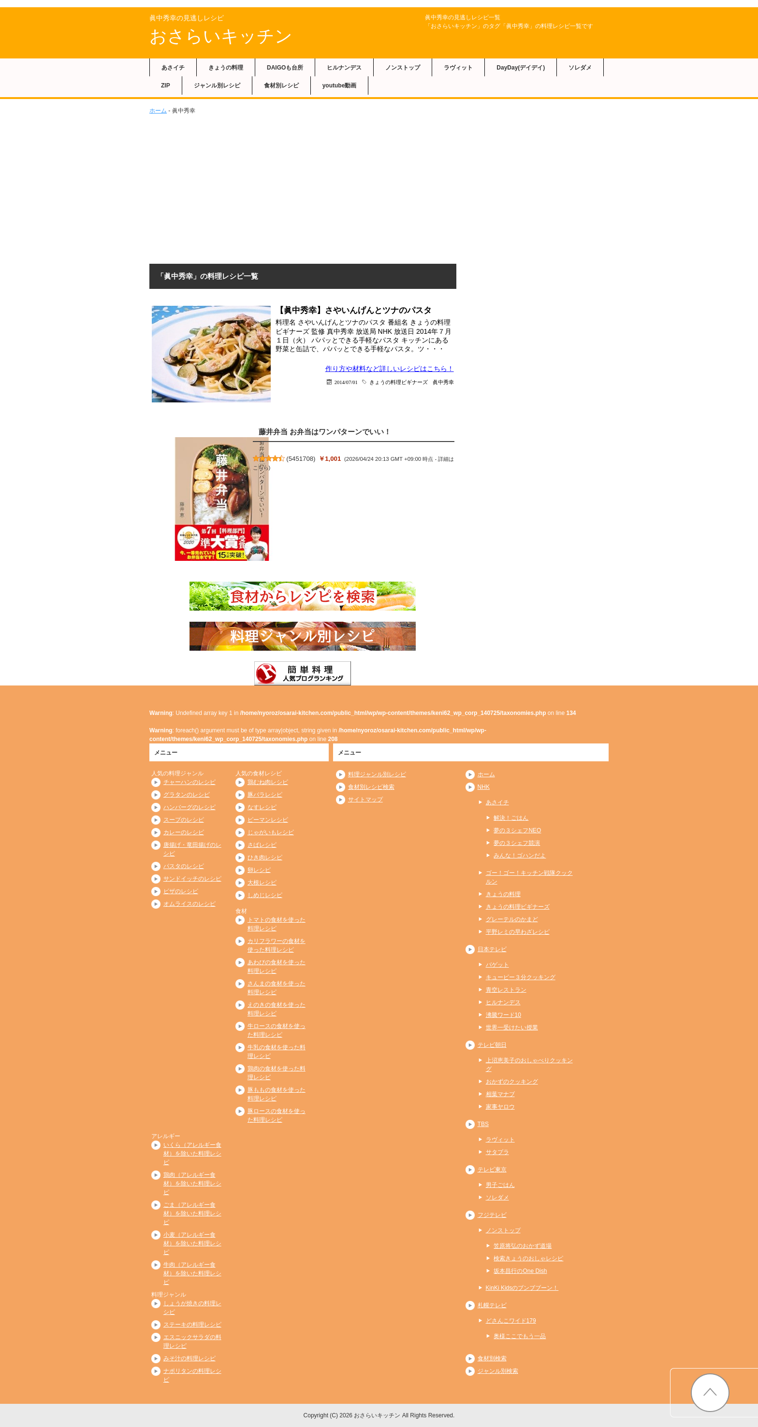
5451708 (301, 458)
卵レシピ (259, 870)
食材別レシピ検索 (371, 787)
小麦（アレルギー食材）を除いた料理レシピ (192, 1243)
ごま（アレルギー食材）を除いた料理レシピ (192, 1213)
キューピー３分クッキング (520, 977)
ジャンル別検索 (498, 1371)
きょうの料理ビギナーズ (398, 382)
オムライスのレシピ (189, 903)
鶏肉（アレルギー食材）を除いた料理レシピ (192, 1183)
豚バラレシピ (265, 794)
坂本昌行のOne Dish (520, 1271)
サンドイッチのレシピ (192, 878)
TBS (483, 1124)
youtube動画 (339, 85)
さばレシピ (262, 845)
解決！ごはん (511, 817)
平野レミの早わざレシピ (518, 931)
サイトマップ (365, 799)
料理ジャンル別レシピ (377, 774)
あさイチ (173, 67)
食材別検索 (492, 1358)
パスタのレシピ (183, 866)
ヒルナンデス (344, 67)
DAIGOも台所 (285, 67)
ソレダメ (580, 67)
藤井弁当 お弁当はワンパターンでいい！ (325, 432)
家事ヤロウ (500, 1106)
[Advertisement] (379, 187)
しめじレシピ (265, 895)
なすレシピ (262, 807)
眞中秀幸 (443, 382)
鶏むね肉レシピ (268, 782)
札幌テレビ (492, 1305)
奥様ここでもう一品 (520, 1336)
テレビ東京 (492, 1169)
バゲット (497, 964)
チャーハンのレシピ (189, 782)
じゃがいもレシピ (271, 832)
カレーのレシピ (183, 832)
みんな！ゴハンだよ (520, 855)
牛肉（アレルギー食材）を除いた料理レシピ (192, 1273)
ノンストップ (402, 67)
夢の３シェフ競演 (517, 843)
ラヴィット (458, 67)
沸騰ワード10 (503, 1015)
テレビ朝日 (492, 1045)
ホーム (158, 110)
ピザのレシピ (180, 891)
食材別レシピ (281, 85)
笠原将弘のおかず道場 (523, 1245)
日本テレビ (492, 949)
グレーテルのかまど (512, 919)
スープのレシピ (183, 819)
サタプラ (497, 1152)
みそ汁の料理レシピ (189, 1358)
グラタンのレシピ (186, 794)
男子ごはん (500, 1185)
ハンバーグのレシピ (189, 807)
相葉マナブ (500, 1094)
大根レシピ (262, 882)
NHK (484, 787)
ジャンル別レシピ (217, 85)
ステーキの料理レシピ (192, 1324)
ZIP (165, 85)
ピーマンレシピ (268, 819)
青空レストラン (506, 989)
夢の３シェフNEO (517, 830)
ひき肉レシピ (265, 857)
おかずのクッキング (512, 1081)
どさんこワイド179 (511, 1320)
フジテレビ (492, 1215)
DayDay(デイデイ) (520, 67)
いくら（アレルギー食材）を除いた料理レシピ (192, 1154)
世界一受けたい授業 (512, 1027)
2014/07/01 (346, 382)
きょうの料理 (225, 67)
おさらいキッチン (220, 36)
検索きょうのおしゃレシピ (528, 1258)
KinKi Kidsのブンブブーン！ (522, 1287)
